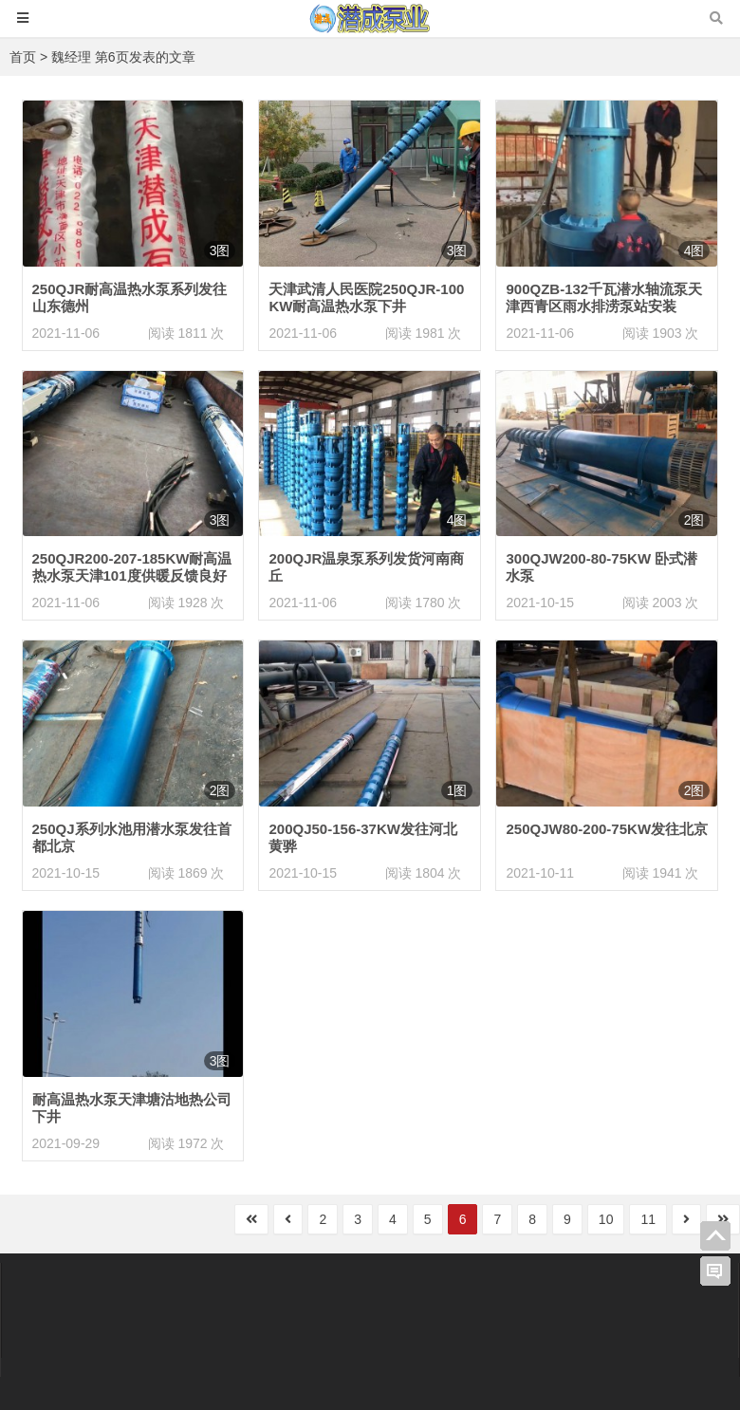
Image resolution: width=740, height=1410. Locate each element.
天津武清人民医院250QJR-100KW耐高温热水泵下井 (366, 297)
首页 (22, 57)
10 (606, 1219)
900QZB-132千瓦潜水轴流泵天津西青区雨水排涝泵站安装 (604, 297)
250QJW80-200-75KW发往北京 (607, 829)
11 (648, 1219)
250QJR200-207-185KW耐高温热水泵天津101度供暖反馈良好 (132, 567)
